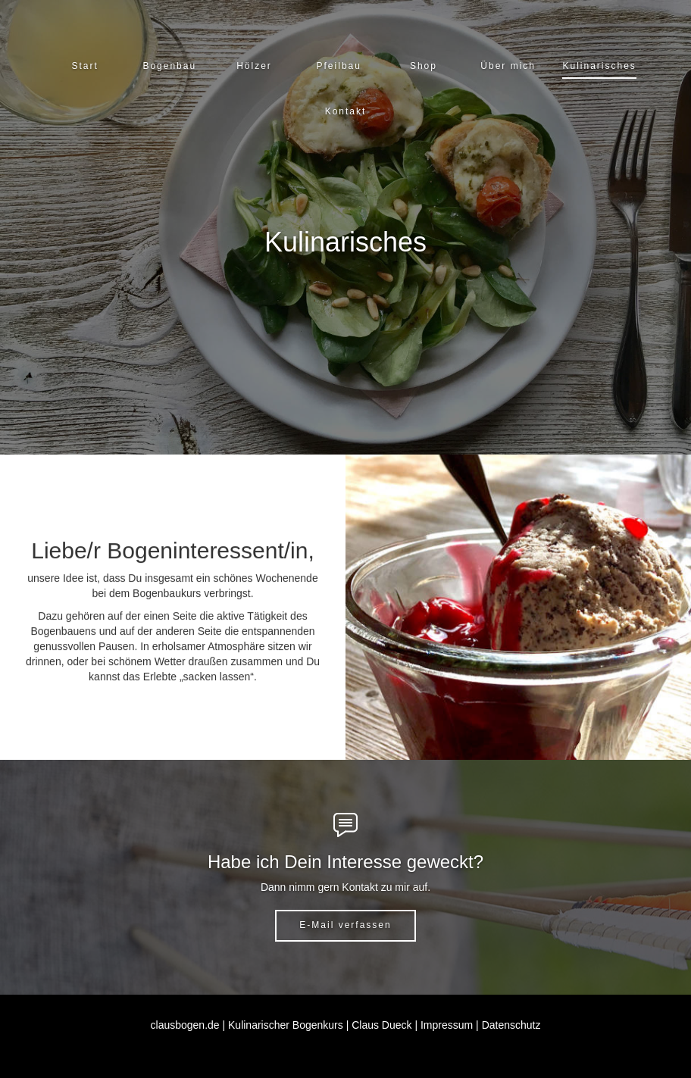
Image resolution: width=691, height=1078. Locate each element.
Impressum (447, 1025)
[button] (169, 66)
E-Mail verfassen (345, 925)
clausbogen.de (185, 1025)
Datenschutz (511, 1025)
